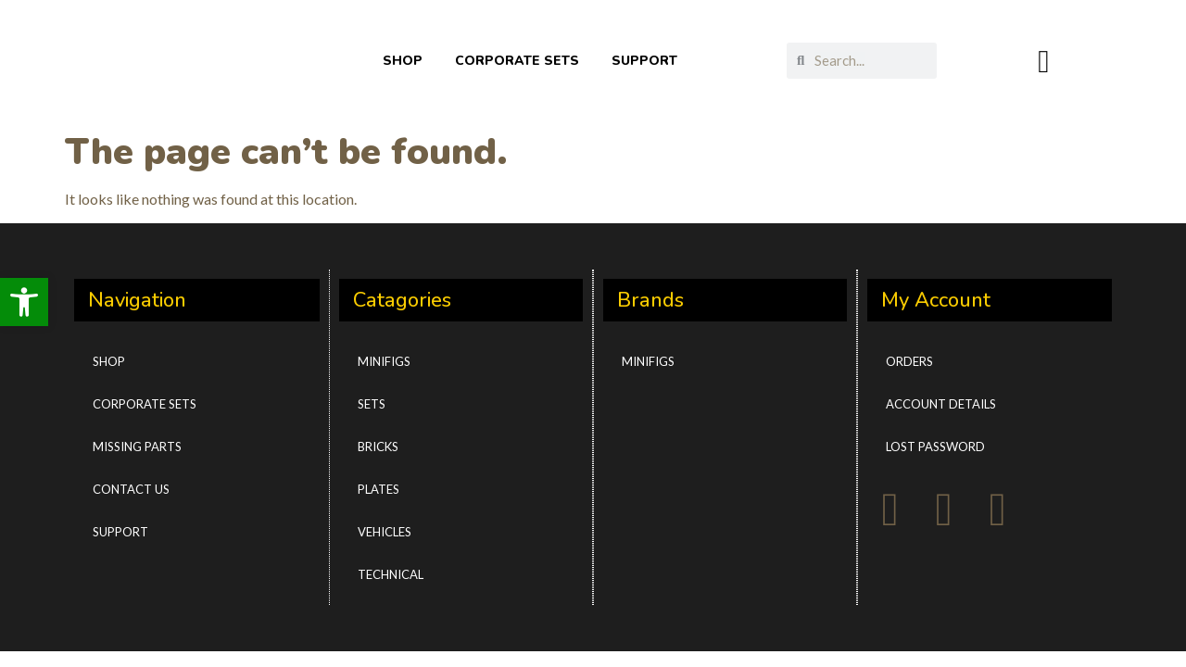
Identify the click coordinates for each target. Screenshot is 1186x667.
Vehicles (384, 531)
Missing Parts (137, 446)
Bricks (378, 446)
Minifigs (384, 361)
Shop (109, 361)
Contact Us (131, 489)
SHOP (403, 60)
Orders (909, 361)
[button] (24, 302)
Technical (390, 574)
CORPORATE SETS (517, 60)
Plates (378, 489)
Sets (371, 403)
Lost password (935, 446)
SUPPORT (644, 60)
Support (120, 531)
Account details (941, 403)
